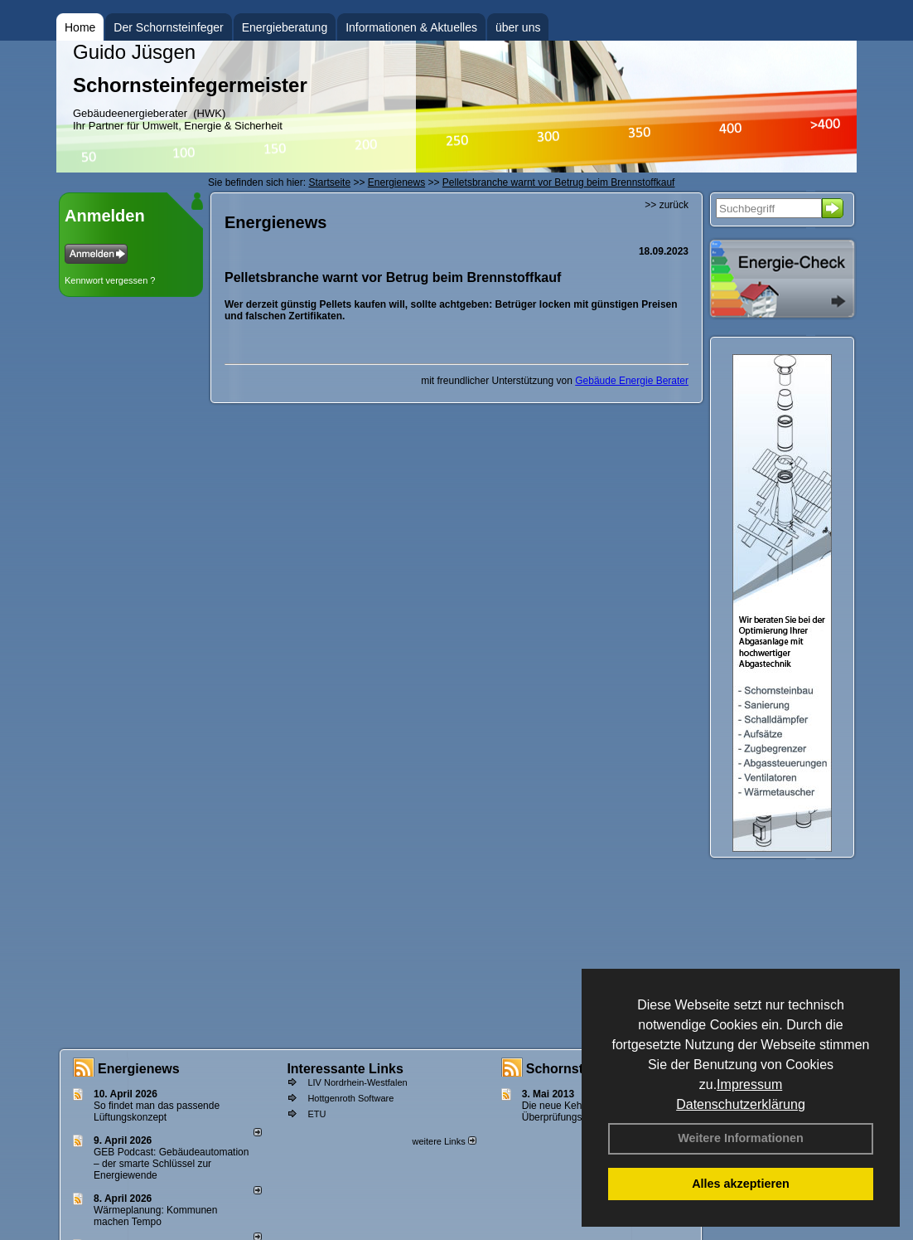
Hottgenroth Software (350, 1098)
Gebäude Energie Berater (631, 381)
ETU (316, 1114)
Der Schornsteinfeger (168, 27)
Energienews (139, 1069)
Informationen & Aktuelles (411, 27)
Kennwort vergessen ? (110, 280)
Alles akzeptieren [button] (741, 1183)
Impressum (749, 1084)
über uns (517, 27)
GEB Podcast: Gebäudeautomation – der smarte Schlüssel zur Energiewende (171, 1163)
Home (80, 27)
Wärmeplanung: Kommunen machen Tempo (155, 1216)
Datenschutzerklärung (740, 1104)
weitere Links (444, 1141)
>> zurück (666, 205)
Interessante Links (345, 1069)
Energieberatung (285, 27)
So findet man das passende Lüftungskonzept (157, 1111)
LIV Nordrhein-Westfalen (357, 1082)
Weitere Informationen (741, 1138)
